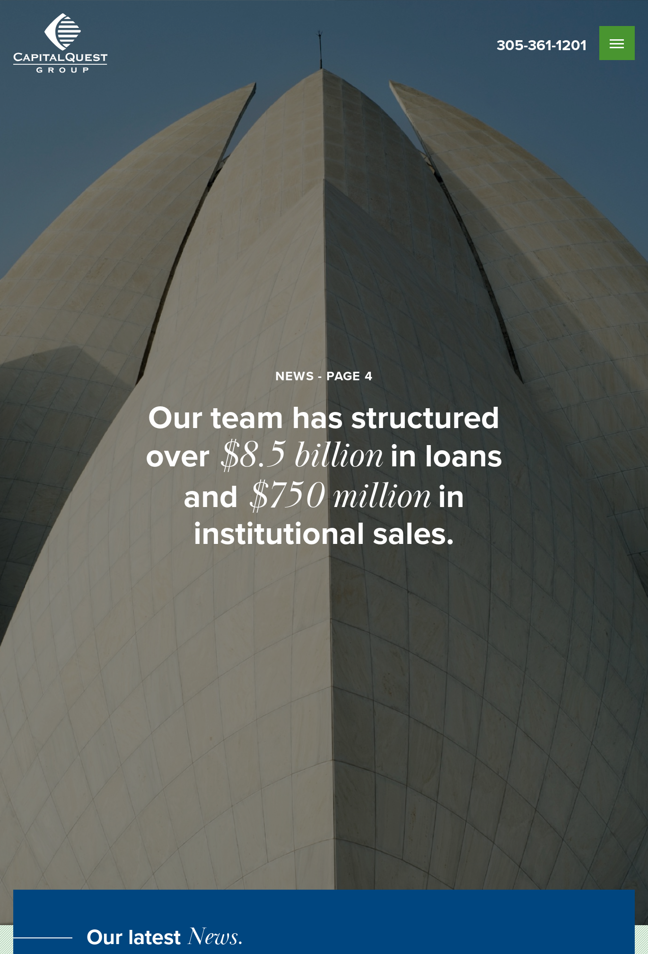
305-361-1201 (542, 45)
